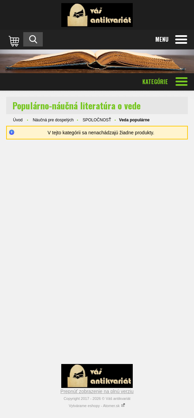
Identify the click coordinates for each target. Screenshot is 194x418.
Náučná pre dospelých (53, 120)
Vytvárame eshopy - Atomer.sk (97, 406)
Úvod (18, 120)
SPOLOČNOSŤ (96, 120)
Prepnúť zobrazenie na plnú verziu (97, 391)
